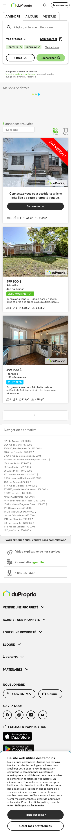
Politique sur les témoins (29, 805)
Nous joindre (14, 684)
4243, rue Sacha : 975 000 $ (17, 463)
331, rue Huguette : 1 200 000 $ (19, 523)
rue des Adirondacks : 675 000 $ (19, 515)
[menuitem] (35, 607)
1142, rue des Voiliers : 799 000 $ (19, 526)
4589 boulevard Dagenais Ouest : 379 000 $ (25, 504)
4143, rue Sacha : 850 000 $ (17, 530)
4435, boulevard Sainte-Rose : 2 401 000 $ (24, 500)
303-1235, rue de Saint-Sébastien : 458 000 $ (26, 489)
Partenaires (15, 669)
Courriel (50, 694)
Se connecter (60, 5)
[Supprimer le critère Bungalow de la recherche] (32, 47)
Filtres (20, 58)
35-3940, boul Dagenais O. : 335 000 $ (23, 448)
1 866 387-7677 (19, 694)
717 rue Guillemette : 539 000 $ (19, 496)
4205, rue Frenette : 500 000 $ (19, 452)
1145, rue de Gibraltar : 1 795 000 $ (20, 485)
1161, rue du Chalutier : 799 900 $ (20, 511)
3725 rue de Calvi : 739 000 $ (18, 444)
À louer (32, 16)
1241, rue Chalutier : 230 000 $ (18, 519)
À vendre (13, 16)
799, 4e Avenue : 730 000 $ (17, 441)
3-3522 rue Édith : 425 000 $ (18, 493)
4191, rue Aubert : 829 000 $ (17, 482)
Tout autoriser (35, 815)
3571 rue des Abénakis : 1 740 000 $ (21, 474)
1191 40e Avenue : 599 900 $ (18, 508)
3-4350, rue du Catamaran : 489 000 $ (22, 455)
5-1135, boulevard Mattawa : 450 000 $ (22, 478)
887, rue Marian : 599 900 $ (17, 467)
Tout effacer (52, 47)
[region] (35, 793)
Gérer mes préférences (35, 826)
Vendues (50, 16)
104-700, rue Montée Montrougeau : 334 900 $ (27, 459)
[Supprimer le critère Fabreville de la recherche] (14, 47)
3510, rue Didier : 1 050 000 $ (18, 470)
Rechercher (51, 58)
